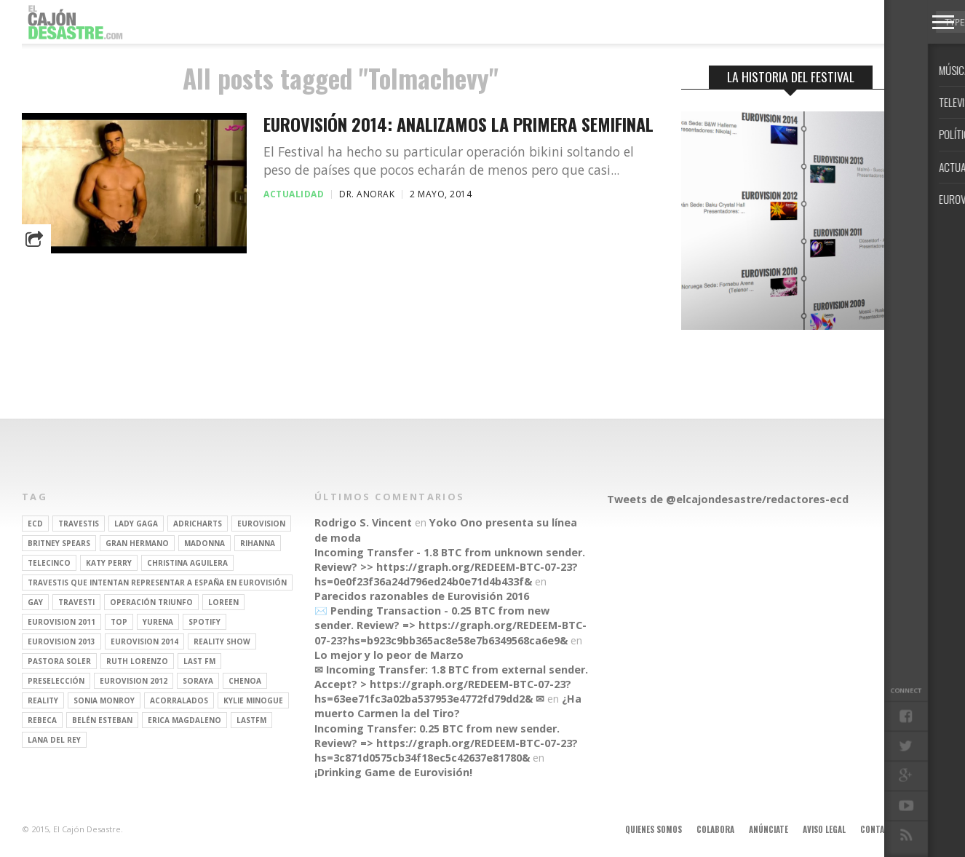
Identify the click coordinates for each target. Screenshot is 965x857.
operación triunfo (151, 602)
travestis (78, 523)
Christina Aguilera (187, 563)
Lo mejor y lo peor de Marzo (389, 655)
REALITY (43, 700)
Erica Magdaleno (184, 720)
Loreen (223, 602)
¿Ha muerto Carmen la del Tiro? (447, 706)
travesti (76, 602)
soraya (198, 681)
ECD (35, 523)
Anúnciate (768, 829)
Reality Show (222, 641)
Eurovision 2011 (61, 622)
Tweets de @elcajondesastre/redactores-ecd (728, 499)
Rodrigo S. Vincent (363, 522)
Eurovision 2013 (61, 641)
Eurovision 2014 (144, 641)
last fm (199, 661)
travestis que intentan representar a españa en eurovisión (157, 582)
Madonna (204, 543)
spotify (204, 622)
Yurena (158, 622)
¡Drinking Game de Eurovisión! (393, 772)
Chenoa (245, 681)
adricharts (197, 523)
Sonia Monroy (104, 700)
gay (35, 602)
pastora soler (59, 661)
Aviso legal (824, 829)
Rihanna (257, 543)
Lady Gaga (136, 523)
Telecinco (49, 563)
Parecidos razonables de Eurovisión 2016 (421, 596)
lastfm (251, 720)
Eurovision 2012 (133, 681)
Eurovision (261, 523)
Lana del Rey (54, 740)
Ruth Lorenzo (137, 661)
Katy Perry (109, 563)
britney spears (59, 543)
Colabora (715, 829)
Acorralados (179, 700)
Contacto (880, 829)
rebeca (42, 720)
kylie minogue (253, 700)
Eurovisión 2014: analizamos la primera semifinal (458, 124)
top (119, 622)
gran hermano (137, 543)
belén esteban (102, 720)
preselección (56, 681)
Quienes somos (653, 829)
